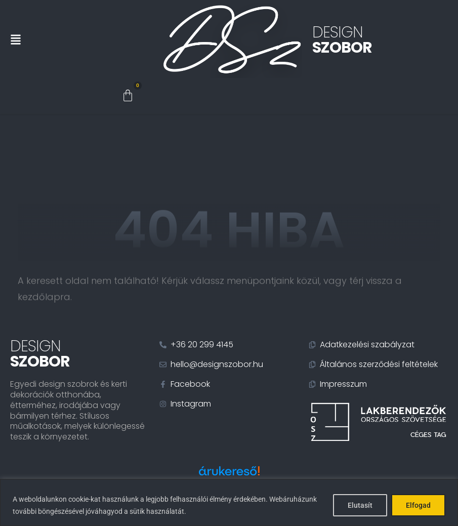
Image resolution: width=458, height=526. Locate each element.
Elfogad (418, 505)
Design (342, 40)
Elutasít (360, 505)
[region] (229, 502)
